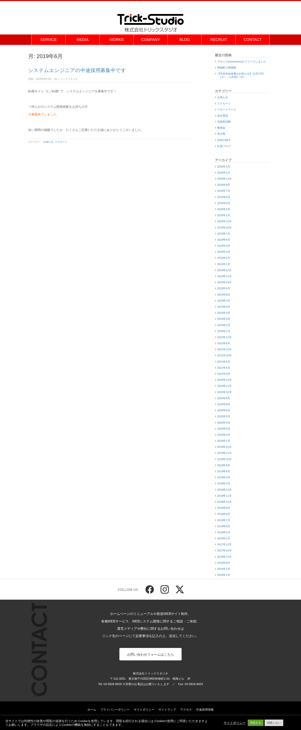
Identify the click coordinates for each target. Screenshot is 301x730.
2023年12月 (224, 270)
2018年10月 (224, 501)
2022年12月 (224, 337)
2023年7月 (223, 300)
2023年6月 (223, 306)
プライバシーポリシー (115, 709)
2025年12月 (224, 178)
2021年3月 (223, 373)
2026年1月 (223, 172)
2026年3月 (223, 166)
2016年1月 (223, 574)
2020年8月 (223, 404)
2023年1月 (223, 331)
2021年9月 (223, 361)
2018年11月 (224, 495)
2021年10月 (224, 355)
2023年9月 (223, 288)
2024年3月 (223, 257)
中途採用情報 (205, 709)
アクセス (186, 709)
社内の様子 (224, 140)
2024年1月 (223, 264)
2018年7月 (223, 520)
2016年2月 (223, 568)
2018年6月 (223, 526)
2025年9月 (223, 184)
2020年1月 (223, 440)
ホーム (91, 709)
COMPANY (150, 40)
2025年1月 (223, 215)
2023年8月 (223, 294)
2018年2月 (223, 538)
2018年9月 (223, 507)
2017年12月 (224, 544)
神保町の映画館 (226, 67)
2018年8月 (223, 513)
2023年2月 (223, 325)
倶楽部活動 (224, 121)
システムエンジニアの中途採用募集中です (77, 70)
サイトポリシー (144, 709)
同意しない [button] (274, 722)
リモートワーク (226, 109)
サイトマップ (167, 709)
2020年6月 (223, 410)
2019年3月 (223, 477)
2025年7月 (223, 190)
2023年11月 (224, 276)
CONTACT (253, 40)
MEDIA (82, 40)
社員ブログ (224, 146)
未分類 (221, 133)
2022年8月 (223, 343)
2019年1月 (223, 483)
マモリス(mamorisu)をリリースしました (241, 61)
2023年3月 (223, 318)
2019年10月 (224, 459)
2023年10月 (224, 282)
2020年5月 (223, 416)
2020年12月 (224, 379)
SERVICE (48, 40)
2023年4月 (223, 312)
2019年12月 (224, 446)
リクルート (61, 141)
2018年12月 (224, 489)
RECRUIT (218, 40)
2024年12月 (224, 221)
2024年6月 (223, 239)
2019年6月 (223, 471)
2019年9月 (223, 465)
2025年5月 (223, 203)
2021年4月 (223, 367)
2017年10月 (224, 550)
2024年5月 (223, 245)
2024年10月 (224, 227)
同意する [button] (255, 722)
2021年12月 (224, 349)
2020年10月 (224, 392)
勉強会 (221, 127)
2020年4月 (223, 422)
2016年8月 (223, 562)
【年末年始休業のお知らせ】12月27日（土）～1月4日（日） (240, 75)
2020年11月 (224, 385)
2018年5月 (223, 532)
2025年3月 (223, 209)
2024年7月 (223, 233)
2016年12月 (224, 556)
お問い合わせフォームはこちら (150, 654)
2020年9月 (223, 398)
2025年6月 (223, 197)
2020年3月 (223, 428)
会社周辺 (222, 115)
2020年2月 (223, 434)
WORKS (117, 40)
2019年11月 (224, 453)
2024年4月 (223, 251)
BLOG (184, 40)
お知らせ (48, 141)
